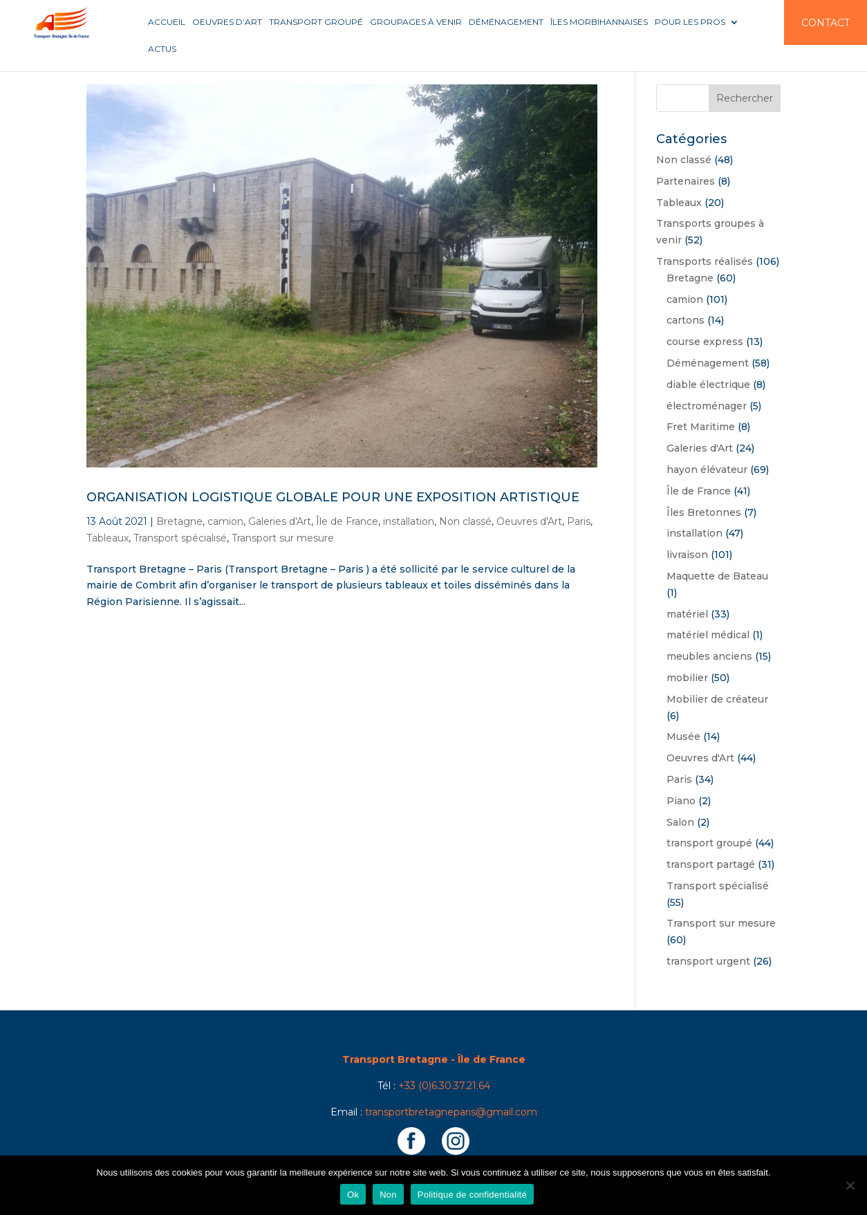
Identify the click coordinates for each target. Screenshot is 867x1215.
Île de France (347, 521)
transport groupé (709, 843)
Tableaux (107, 538)
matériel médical (707, 635)
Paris (578, 521)
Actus (162, 49)
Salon (680, 822)
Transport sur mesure (283, 538)
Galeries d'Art (279, 521)
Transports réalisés (704, 261)
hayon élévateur (706, 469)
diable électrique (708, 384)
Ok (353, 1194)
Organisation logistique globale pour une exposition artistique (332, 497)
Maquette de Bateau (717, 576)
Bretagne (179, 521)
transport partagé (710, 864)
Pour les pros (690, 22)
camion (225, 521)
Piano (681, 801)
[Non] (850, 1185)
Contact (825, 23)
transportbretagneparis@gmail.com (451, 1112)
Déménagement (506, 22)
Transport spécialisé (180, 538)
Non (388, 1194)
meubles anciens (709, 656)
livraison (687, 554)
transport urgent (708, 961)
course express (704, 341)
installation (408, 521)
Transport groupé (316, 22)
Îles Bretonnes (703, 512)
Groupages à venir (416, 22)
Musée (683, 736)
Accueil (166, 22)
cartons (685, 320)
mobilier (687, 677)
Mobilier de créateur (717, 699)
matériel (687, 614)
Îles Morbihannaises (599, 22)
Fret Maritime (700, 426)
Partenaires (685, 181)
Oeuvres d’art (227, 22)
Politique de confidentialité (472, 1194)
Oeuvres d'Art (529, 521)
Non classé (465, 521)
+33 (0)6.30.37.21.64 (444, 1085)
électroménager (706, 406)
